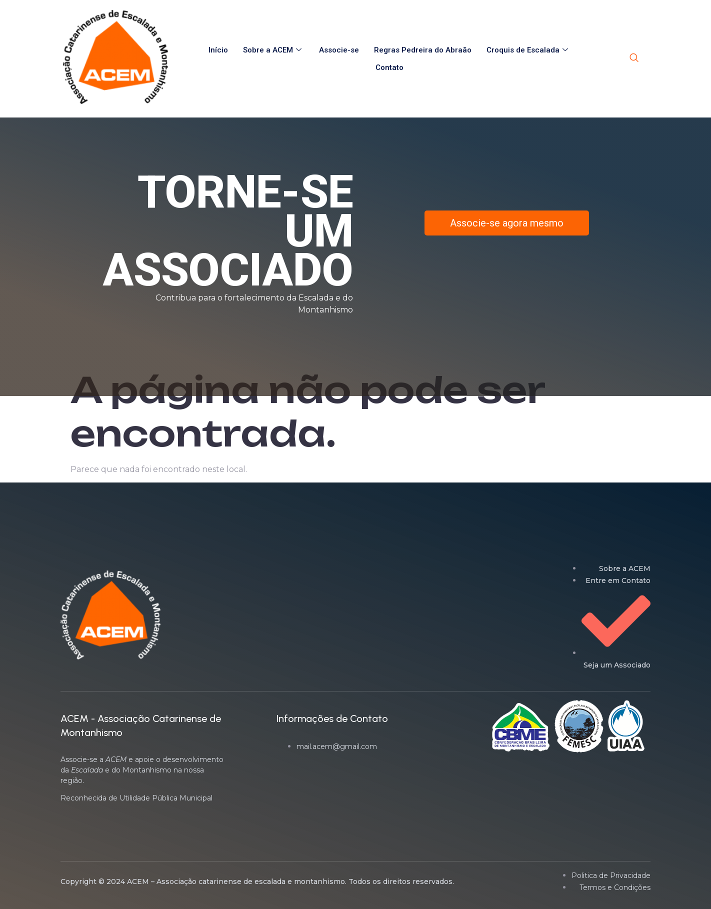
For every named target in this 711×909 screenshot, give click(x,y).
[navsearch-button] (634, 58)
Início (218, 50)
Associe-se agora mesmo (507, 223)
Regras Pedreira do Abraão (423, 50)
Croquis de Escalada (528, 50)
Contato (390, 67)
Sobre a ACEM (273, 50)
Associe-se (339, 50)
